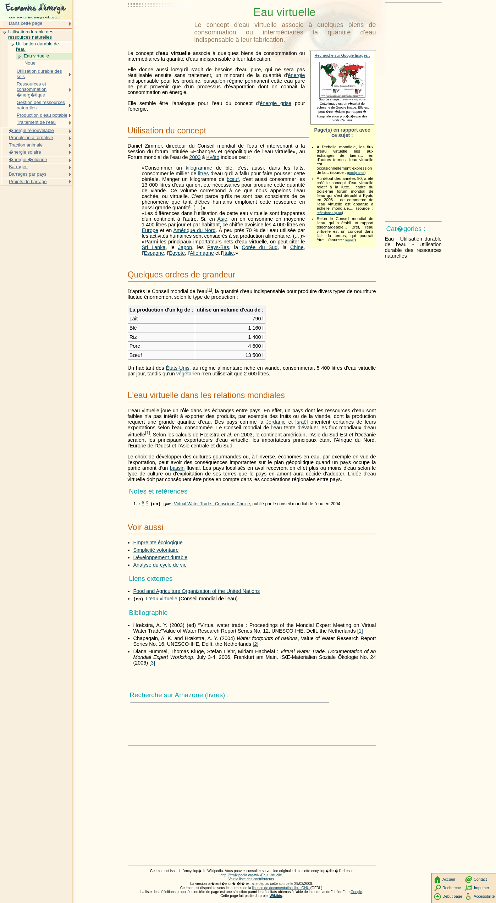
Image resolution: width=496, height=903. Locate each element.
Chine (297, 247)
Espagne (154, 253)
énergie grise (275, 103)
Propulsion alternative (31, 137)
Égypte (177, 253)
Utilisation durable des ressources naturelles (30, 34)
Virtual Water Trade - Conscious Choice (212, 503)
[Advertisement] (160, 23)
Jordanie (276, 422)
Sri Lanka (154, 247)
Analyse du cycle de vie (160, 565)
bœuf (233, 179)
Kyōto (212, 157)
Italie (228, 253)
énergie (296, 75)
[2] (255, 644)
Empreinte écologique (158, 542)
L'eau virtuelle (161, 598)
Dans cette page (25, 23)
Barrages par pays (27, 174)
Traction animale (26, 145)
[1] (360, 631)
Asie (222, 219)
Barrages (18, 166)
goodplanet (355, 173)
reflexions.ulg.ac (329, 213)
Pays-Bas (218, 247)
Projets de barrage (28, 181)
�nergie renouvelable (31, 130)
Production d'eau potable (42, 115)
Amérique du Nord (194, 230)
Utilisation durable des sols (39, 73)
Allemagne (202, 253)
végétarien (188, 373)
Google (356, 892)
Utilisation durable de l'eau (37, 46)
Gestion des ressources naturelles (41, 105)
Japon (185, 247)
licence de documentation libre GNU (281, 888)
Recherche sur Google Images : (342, 55)
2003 (194, 157)
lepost (349, 240)
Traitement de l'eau (36, 122)
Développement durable (160, 557)
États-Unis (177, 368)
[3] (152, 663)
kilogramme (199, 168)
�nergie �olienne (28, 159)
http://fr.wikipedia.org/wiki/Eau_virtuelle (251, 875)
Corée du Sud (259, 247)
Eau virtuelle (36, 56)
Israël (301, 422)
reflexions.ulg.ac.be (353, 99)
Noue (29, 63)
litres (203, 173)
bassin (177, 468)
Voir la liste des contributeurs (251, 879)
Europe (150, 230)
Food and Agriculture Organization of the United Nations (196, 591)
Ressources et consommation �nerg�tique (31, 89)
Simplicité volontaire (156, 550)
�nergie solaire (25, 152)
